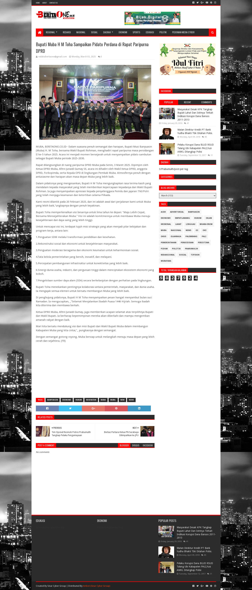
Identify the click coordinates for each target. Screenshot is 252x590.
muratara (166, 261)
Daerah (107, 32)
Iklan (209, 218)
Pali (204, 236)
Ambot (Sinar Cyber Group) (96, 586)
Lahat (178, 224)
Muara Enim (206, 224)
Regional (50, 32)
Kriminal (166, 224)
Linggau (190, 224)
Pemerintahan (168, 242)
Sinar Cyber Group (56, 586)
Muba (103, 400)
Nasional (80, 32)
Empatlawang (182, 218)
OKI (204, 230)
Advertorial (177, 212)
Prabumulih (191, 249)
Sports (136, 32)
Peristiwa (203, 242)
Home (38, 2)
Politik (163, 32)
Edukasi (150, 32)
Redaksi (67, 32)
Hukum (78, 400)
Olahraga (176, 236)
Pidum (164, 249)
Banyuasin (52, 400)
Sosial (94, 32)
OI (197, 230)
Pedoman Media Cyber (183, 32)
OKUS (163, 236)
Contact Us (53, 2)
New (122, 400)
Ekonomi (123, 32)
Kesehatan (91, 400)
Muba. (113, 400)
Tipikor (195, 255)
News (131, 400)
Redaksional (168, 255)
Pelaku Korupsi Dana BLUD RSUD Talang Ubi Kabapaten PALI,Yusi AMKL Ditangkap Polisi (195, 148)
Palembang (191, 236)
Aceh (163, 212)
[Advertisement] (95, 369)
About (44, 2)
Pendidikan (187, 242)
